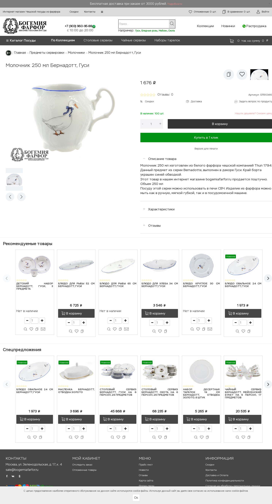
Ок (136, 498)
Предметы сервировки (47, 53)
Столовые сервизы (98, 40)
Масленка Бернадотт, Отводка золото (76, 391)
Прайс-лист (146, 464)
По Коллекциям (63, 40)
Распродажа (256, 26)
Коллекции (205, 26)
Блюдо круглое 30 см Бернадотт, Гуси (201, 285)
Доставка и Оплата (217, 475)
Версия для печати (206, 148)
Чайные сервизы (133, 40)
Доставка (196, 101)
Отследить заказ (82, 464)
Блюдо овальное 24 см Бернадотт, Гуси (243, 285)
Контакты (89, 11)
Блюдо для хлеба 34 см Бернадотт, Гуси (160, 285)
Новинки (228, 26)
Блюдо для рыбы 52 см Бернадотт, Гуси (76, 285)
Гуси (137, 30)
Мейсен (163, 30)
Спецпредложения (22, 349)
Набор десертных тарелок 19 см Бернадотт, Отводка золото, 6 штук (201, 393)
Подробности (174, 4)
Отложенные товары (84, 470)
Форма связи (146, 485)
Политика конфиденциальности (225, 480)
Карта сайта (146, 480)
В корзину (220, 124)
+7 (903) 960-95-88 (78, 26)
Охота (171, 30)
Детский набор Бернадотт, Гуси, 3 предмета (34, 286)
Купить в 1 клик (206, 137)
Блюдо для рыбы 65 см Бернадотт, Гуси (118, 285)
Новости (144, 470)
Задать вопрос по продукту (255, 101)
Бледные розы (149, 30)
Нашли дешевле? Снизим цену (253, 113)
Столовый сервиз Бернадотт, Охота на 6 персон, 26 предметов (160, 392)
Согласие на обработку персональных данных (233, 485)
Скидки (74, 11)
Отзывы (154, 225)
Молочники (76, 53)
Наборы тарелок (167, 40)
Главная (20, 53)
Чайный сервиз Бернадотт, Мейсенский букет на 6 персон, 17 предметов (243, 393)
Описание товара (162, 159)
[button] (102, 11)
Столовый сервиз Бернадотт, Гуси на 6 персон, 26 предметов (118, 392)
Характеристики (161, 209)
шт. (203, 12)
